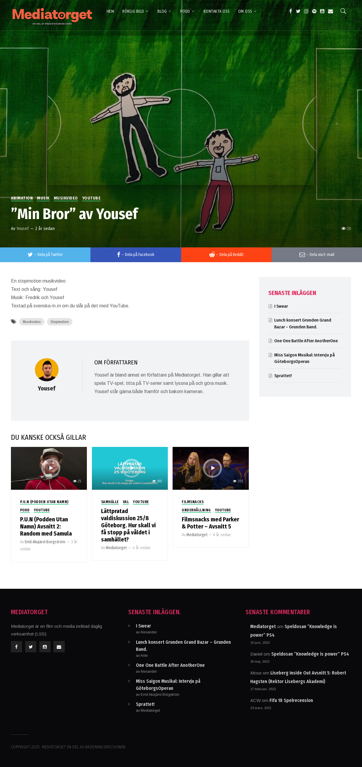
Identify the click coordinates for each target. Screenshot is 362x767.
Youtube (91, 198)
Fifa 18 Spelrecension (291, 700)
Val (126, 502)
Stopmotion (60, 322)
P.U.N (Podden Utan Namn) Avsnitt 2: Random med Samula (46, 526)
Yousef (23, 228)
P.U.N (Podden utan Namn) (44, 502)
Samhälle (110, 502)
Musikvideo (66, 198)
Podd (25, 510)
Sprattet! (283, 375)
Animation (22, 198)
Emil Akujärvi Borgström (45, 541)
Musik (43, 198)
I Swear (281, 306)
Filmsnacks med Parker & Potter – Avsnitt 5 (210, 523)
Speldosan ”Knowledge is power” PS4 (310, 654)
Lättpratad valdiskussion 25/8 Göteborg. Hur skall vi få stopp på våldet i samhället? (128, 525)
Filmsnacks (193, 502)
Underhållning (196, 510)
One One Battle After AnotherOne (306, 340)
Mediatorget (116, 547)
